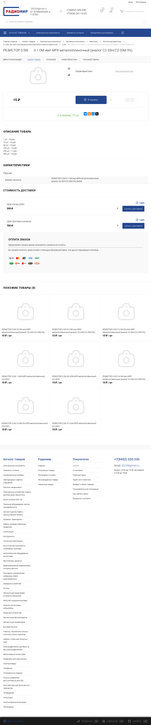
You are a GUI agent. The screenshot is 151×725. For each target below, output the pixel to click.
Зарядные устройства (12, 584)
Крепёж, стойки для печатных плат (15, 640)
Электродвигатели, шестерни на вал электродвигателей (16, 648)
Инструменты (9, 536)
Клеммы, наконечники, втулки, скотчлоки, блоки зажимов (15, 633)
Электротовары (9, 664)
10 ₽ (25, 337)
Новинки (41, 466)
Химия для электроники (13, 541)
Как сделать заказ (80, 494)
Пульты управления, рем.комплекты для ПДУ (13, 679)
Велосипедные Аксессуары (14, 654)
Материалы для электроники (15, 659)
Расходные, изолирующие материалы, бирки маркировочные (13, 576)
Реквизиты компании (81, 498)
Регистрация (141, 2)
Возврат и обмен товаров (83, 484)
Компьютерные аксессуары (14, 702)
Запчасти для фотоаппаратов (15, 617)
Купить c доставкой (133, 209)
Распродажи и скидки (47, 475)
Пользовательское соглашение (85, 489)
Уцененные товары (46, 484)
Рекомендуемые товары (48, 480)
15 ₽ (125, 337)
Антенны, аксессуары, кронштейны (12, 606)
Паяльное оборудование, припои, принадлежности (16, 505)
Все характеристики (124, 71)
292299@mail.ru (130, 465)
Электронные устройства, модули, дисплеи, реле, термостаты (17, 493)
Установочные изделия (12, 673)
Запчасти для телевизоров (14, 622)
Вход (130, 2)
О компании (78, 470)
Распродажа (8, 707)
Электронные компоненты (14, 466)
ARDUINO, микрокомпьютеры (15, 601)
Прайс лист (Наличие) (82, 480)
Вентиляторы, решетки (12, 561)
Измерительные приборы (13, 475)
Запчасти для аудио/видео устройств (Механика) (14, 594)
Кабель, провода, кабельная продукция (14, 525)
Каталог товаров (17, 33)
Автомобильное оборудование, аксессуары (15, 554)
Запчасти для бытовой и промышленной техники (13, 513)
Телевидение (8, 693)
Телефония (7, 668)
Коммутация (8, 532)
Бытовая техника (10, 627)
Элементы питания (11, 470)
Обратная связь (79, 475)
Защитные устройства (12, 613)
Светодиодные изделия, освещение (13, 481)
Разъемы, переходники (12, 519)
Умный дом (8, 697)
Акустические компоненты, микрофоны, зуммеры (14, 547)
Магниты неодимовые (12, 487)
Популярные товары (46, 470)
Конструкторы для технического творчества (16, 686)
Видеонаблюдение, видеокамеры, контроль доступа (17, 567)
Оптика (6, 588)
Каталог (76, 466)
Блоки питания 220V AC (12, 500)
